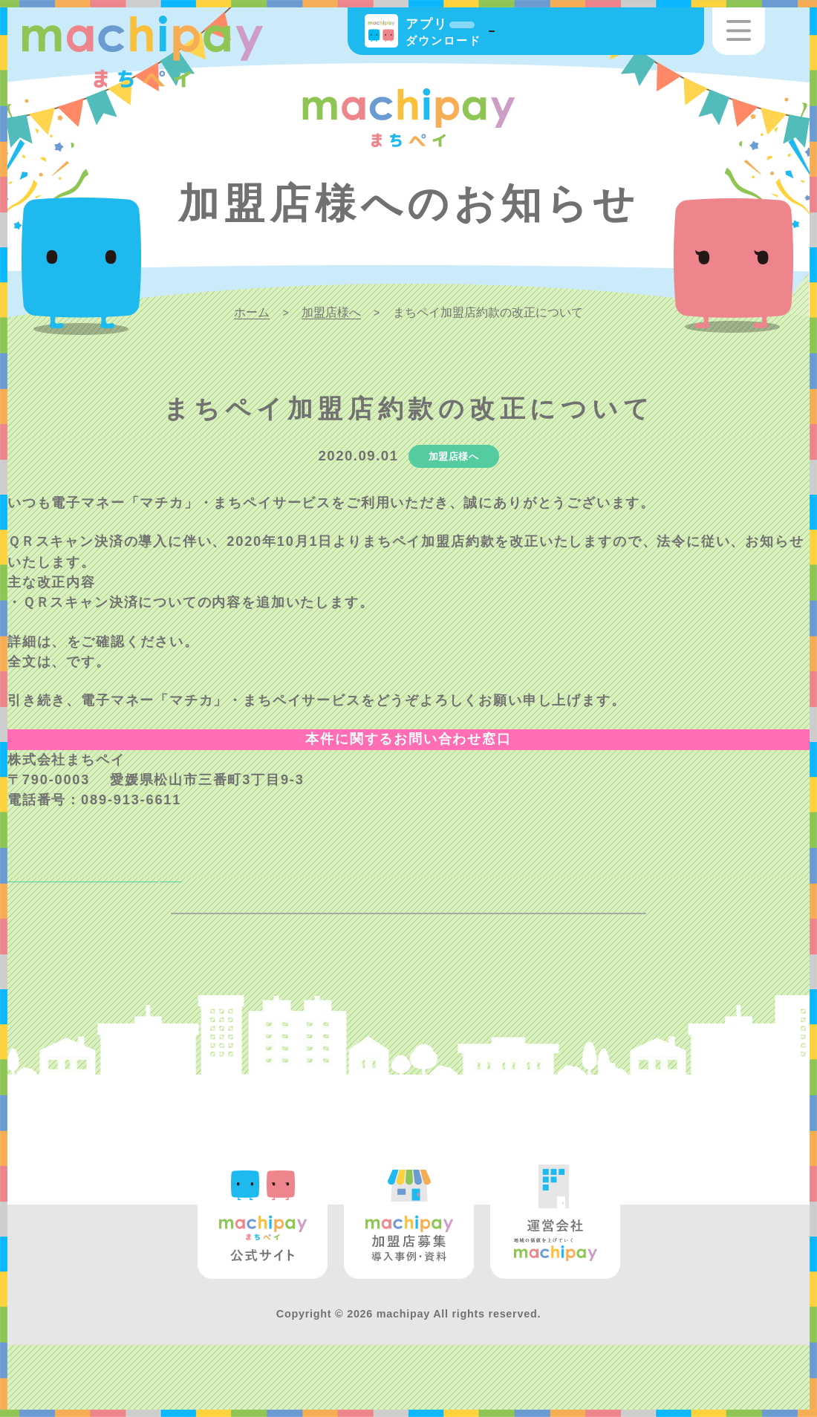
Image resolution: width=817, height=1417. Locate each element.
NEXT (45, 894)
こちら (88, 661)
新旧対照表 (103, 641)
